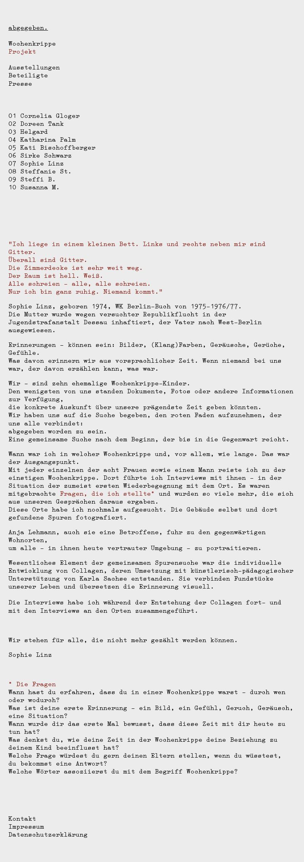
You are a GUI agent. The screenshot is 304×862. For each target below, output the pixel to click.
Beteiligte (28, 75)
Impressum (26, 826)
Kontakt (22, 818)
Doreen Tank (42, 123)
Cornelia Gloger (50, 115)
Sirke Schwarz (46, 155)
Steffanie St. (46, 171)
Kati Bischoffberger (57, 147)
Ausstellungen (34, 67)
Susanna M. (40, 187)
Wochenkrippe (32, 43)
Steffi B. (38, 179)
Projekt (22, 51)
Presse (20, 83)
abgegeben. (28, 27)
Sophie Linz (42, 163)
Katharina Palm (48, 139)
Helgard (34, 131)
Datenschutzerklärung (47, 834)
